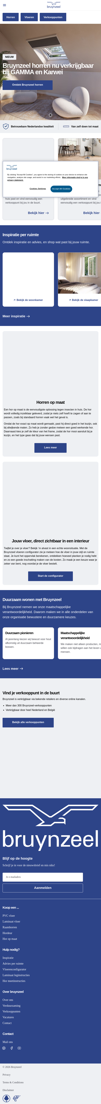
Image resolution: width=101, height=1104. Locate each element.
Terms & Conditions (13, 1082)
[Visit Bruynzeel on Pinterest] (4, 1048)
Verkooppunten (53, 17)
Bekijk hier (38, 213)
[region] (51, 179)
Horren (10, 17)
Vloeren (29, 17)
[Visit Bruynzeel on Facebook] (12, 1048)
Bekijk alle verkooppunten (28, 722)
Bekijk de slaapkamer (83, 300)
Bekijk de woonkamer (28, 300)
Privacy (6, 1074)
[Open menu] (4, 5)
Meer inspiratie (16, 316)
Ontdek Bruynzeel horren (27, 84)
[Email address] (43, 877)
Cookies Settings (38, 189)
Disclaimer (8, 1090)
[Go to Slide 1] (50, 115)
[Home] (53, 5)
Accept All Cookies (61, 189)
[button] (50, 72)
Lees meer (50, 447)
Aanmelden (42, 888)
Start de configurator (50, 575)
